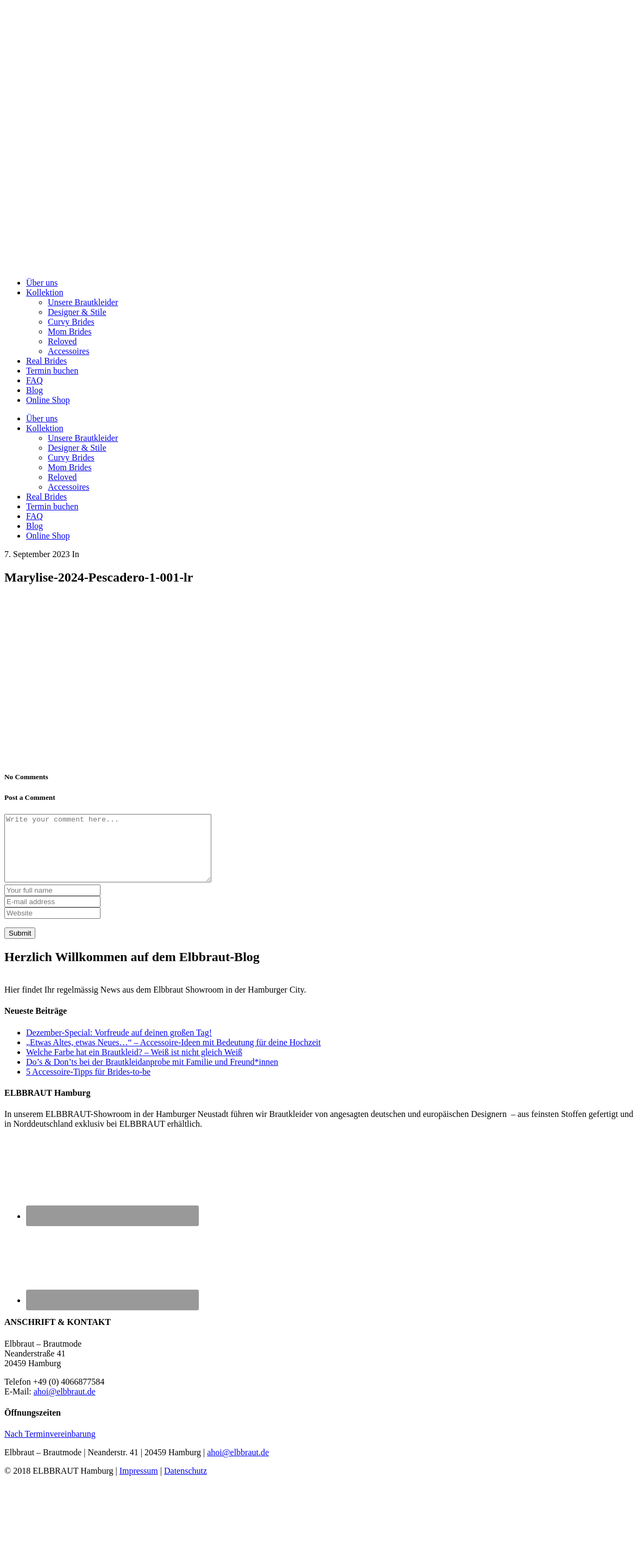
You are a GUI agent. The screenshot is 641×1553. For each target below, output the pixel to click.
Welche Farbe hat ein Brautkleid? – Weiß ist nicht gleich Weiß (134, 1065)
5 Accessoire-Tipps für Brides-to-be (88, 1084)
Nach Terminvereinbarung (50, 1446)
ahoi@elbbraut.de (65, 1404)
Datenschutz (185, 1483)
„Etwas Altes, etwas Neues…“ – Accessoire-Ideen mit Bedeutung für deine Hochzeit (173, 1055)
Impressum (139, 1483)
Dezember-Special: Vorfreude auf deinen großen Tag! (119, 1045)
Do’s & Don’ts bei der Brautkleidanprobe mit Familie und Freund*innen (152, 1074)
